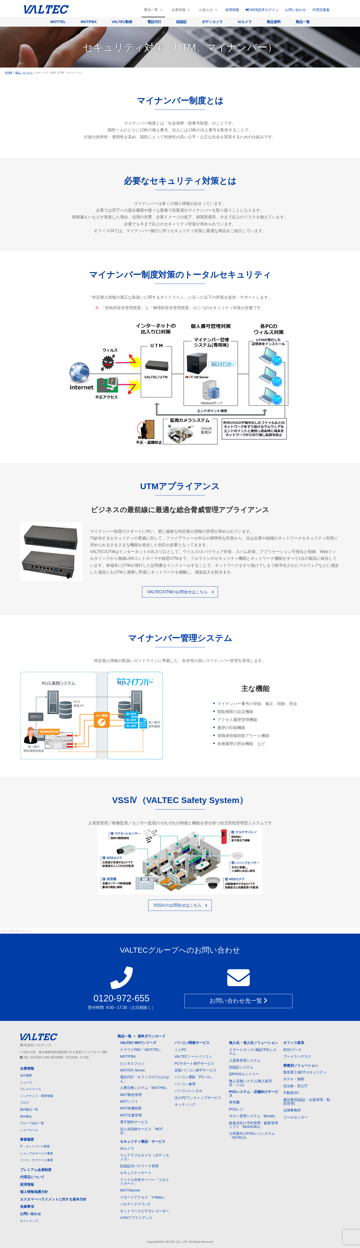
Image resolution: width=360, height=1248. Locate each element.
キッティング (185, 1104)
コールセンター (295, 1117)
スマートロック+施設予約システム (252, 1051)
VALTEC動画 (122, 22)
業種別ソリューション (300, 1065)
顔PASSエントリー (244, 1074)
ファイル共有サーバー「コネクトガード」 (144, 1181)
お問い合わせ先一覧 (238, 1001)
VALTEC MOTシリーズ (138, 1043)
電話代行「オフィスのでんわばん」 (144, 1079)
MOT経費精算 (131, 1108)
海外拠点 (26, 1116)
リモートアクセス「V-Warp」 (143, 1197)
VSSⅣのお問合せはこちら (178, 905)
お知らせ (206, 10)
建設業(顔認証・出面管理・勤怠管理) (306, 1101)
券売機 (234, 1102)
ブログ (24, 1102)
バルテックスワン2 (135, 1204)
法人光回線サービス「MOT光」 (141, 1131)
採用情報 (232, 10)
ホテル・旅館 (293, 1079)
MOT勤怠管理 (131, 1095)
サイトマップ (29, 1221)
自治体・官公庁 (295, 1086)
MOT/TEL (58, 22)
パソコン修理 (185, 1084)
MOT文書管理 (131, 1115)
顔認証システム (241, 1067)
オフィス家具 (293, 1043)
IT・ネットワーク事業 (35, 1146)
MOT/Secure (130, 1190)
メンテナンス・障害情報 (36, 1096)
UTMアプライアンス (136, 1218)
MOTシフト (129, 1101)
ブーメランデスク (297, 1056)
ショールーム (29, 1130)
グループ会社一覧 (32, 1123)
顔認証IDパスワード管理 (139, 1166)
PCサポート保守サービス (194, 1063)
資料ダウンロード (152, 1036)
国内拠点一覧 (29, 1109)
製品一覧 (151, 10)
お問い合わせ (295, 10)
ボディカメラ (212, 22)
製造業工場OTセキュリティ (304, 1072)
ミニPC (180, 1050)
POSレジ (236, 1109)
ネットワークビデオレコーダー (144, 1211)
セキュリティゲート (136, 1173)
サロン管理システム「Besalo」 (253, 1116)
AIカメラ (245, 22)
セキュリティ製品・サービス (143, 1141)
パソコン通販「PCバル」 (194, 1077)
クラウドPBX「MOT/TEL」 (141, 1050)
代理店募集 (321, 10)
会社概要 (26, 1075)
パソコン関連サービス (192, 1043)
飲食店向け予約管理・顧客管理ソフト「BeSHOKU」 (253, 1125)
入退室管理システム (244, 1060)
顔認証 (181, 22)
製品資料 (274, 22)
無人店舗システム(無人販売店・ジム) (250, 1083)
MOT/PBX (89, 22)
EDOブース (292, 1050)
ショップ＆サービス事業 (36, 1153)
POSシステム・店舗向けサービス (253, 1093)
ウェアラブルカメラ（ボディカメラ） (144, 1157)
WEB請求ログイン (262, 10)
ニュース (26, 1082)
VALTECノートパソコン (193, 1056)
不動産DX (290, 1093)
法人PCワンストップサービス (197, 1098)
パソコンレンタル (188, 1091)
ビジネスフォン (132, 1063)
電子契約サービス (134, 1122)
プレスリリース (30, 1089)
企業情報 (179, 10)
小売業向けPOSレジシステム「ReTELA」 (252, 1135)
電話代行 (154, 22)
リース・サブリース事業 (36, 1160)
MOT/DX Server (132, 1070)
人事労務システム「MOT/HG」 (144, 1088)
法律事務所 (292, 1110)
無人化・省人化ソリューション (253, 1043)
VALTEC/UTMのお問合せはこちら (177, 592)
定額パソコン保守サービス (195, 1070)
